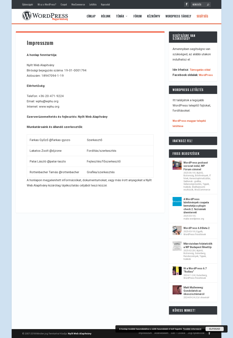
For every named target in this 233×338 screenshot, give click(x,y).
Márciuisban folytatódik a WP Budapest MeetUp (197, 245)
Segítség (202, 16)
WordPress (206, 75)
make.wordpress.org (193, 219)
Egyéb (199, 231)
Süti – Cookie (178, 333)
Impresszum (145, 333)
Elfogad (214, 329)
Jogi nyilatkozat (196, 333)
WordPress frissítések (194, 234)
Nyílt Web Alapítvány (79, 333)
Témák (120, 16)
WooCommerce (78, 4)
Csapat (64, 4)
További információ (192, 329)
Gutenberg (200, 253)
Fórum (137, 16)
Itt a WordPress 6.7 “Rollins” (195, 270)
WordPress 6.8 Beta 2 (196, 228)
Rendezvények (190, 256)
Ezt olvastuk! (202, 297)
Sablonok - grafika (192, 181)
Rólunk (105, 16)
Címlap (91, 16)
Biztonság (188, 175)
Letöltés (93, 4)
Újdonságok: (27, 4)
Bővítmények (201, 175)
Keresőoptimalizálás (199, 178)
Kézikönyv (153, 16)
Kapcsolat (105, 4)
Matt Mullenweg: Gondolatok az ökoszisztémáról (193, 290)
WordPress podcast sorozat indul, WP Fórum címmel (195, 166)
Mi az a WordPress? (47, 4)
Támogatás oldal (200, 69)
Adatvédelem (161, 333)
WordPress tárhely (178, 16)
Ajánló (199, 173)
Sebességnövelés (192, 184)
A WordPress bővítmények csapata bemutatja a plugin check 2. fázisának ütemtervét (196, 206)
